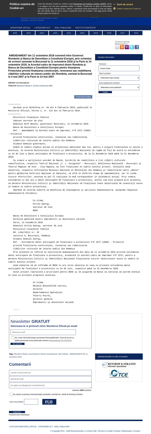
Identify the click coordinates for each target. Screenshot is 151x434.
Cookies (117, 431)
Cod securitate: (16, 402)
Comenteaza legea (83, 97)
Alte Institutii (63, 354)
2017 (122, 33)
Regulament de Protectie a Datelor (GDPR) (89, 4)
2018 (109, 33)
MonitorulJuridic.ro (78, 431)
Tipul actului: (105, 73)
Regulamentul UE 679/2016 (60, 340)
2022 (55, 33)
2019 (95, 33)
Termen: (102, 64)
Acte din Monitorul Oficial (23, 427)
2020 (82, 33)
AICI (99, 11)
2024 (28, 33)
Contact (137, 431)
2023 (42, 33)
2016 (136, 33)
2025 (15, 33)
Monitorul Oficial (20, 354)
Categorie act (42, 28)
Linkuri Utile (92, 431)
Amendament (51, 354)
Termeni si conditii (105, 431)
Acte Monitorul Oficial (36, 354)
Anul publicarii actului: (109, 83)
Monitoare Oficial (20, 28)
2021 (69, 33)
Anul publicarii (62, 28)
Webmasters (127, 431)
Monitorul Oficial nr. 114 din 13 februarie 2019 (34, 86)
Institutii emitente (85, 28)
